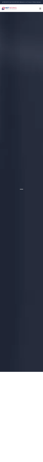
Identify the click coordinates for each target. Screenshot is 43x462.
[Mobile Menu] (40, 8)
